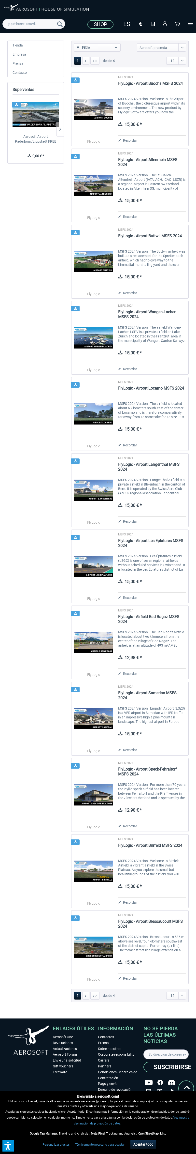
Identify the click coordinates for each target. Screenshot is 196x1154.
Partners (104, 1066)
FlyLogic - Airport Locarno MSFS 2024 (151, 388)
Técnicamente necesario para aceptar (100, 1144)
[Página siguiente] (85, 61)
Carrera (104, 1060)
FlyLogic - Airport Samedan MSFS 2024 (147, 695)
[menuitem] (33, 24)
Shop (100, 24)
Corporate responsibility (116, 1054)
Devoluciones (63, 1043)
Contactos (106, 1037)
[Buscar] (60, 24)
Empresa (19, 54)
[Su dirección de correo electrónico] (166, 1054)
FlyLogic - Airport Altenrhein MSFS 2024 (147, 162)
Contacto (20, 73)
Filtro (83, 47)
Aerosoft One (63, 1037)
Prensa (18, 63)
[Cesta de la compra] (177, 23)
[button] (8, 1146)
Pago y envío (107, 1084)
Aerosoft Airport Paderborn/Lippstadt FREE (35, 139)
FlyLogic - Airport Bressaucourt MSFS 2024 (150, 924)
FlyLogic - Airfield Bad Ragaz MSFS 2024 (148, 619)
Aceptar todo (143, 1144)
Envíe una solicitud (67, 1060)
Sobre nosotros (109, 1049)
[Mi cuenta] (165, 23)
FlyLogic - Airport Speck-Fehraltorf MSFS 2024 (147, 771)
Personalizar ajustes (56, 1144)
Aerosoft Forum (65, 1054)
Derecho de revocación (115, 1090)
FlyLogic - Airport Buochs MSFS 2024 (150, 83)
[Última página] (94, 61)
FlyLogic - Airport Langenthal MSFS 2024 (149, 467)
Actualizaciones (65, 1049)
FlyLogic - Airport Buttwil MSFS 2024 (150, 236)
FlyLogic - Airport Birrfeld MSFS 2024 (150, 845)
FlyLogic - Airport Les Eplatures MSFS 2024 (150, 543)
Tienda (18, 45)
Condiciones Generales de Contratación (117, 1075)
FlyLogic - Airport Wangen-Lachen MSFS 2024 (147, 314)
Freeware (60, 1072)
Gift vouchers (63, 1066)
